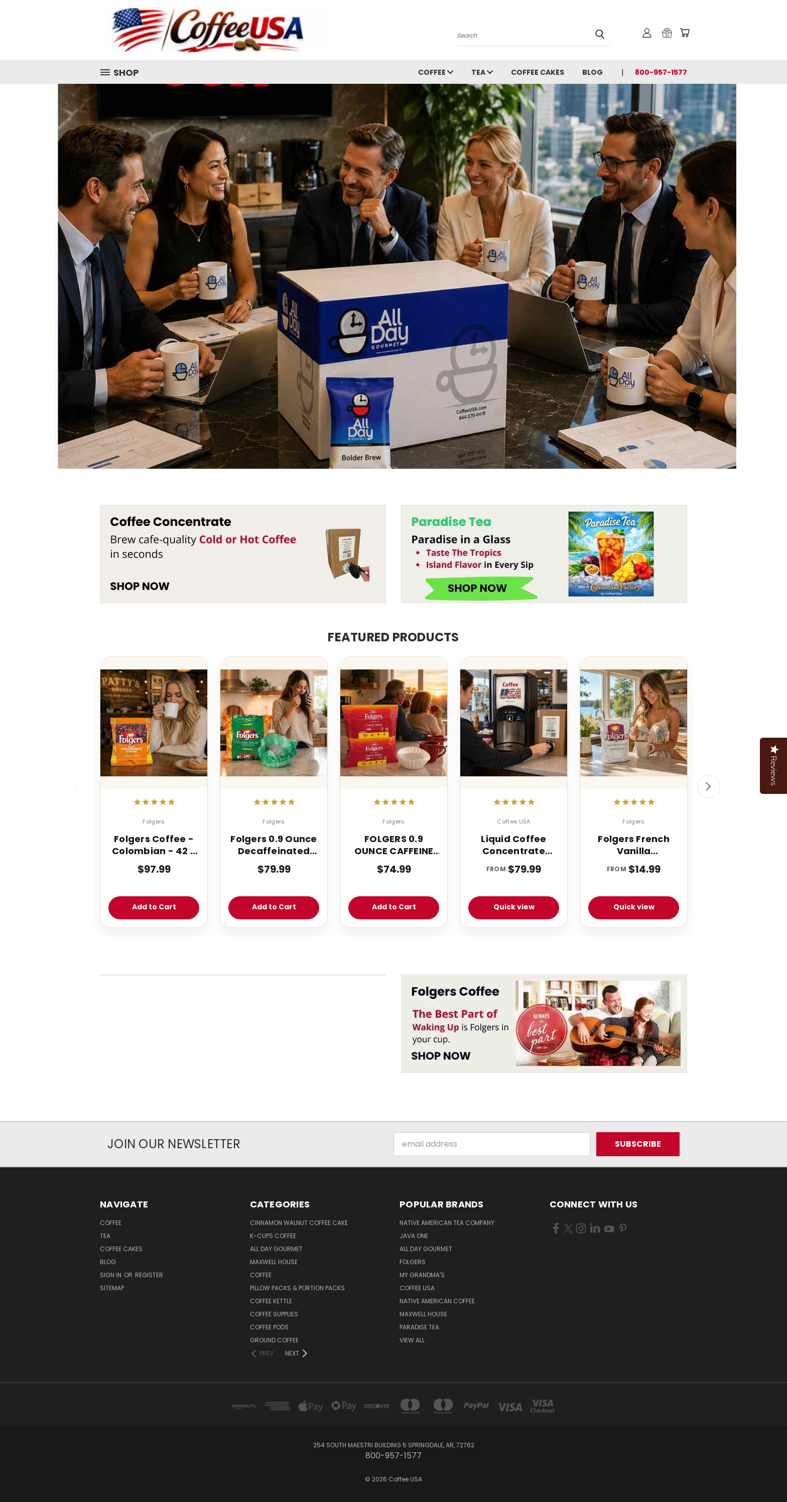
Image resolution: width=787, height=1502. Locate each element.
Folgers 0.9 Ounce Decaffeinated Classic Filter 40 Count (273, 845)
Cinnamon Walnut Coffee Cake (299, 1222)
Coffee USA (417, 1288)
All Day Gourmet (276, 1249)
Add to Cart (154, 907)
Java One (414, 1236)
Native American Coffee (437, 1301)
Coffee (435, 72)
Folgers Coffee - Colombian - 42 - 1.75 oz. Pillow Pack (153, 845)
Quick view (514, 907)
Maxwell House (274, 1262)
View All (412, 1340)
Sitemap (112, 1288)
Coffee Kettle (271, 1301)
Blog (592, 72)
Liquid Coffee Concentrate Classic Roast (513, 845)
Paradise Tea (419, 1327)
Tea (482, 72)
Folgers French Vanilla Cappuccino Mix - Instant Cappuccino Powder (634, 845)
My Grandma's (422, 1275)
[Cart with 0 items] (685, 33)
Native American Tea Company (447, 1222)
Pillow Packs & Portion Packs (297, 1288)
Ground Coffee (274, 1340)
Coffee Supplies (274, 1314)
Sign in (111, 1275)
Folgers (413, 1262)
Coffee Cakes (537, 72)
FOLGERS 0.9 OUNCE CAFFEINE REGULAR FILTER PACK (394, 845)
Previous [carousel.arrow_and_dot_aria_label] (78, 786)
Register (149, 1275)
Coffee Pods (269, 1327)
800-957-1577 (661, 72)
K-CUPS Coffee (273, 1236)
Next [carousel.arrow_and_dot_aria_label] (708, 786)
